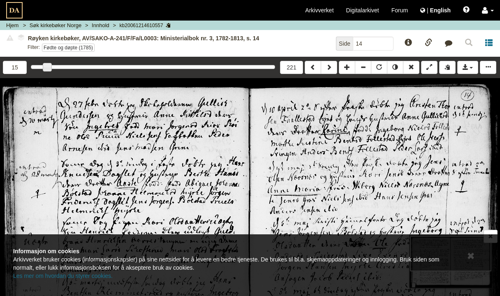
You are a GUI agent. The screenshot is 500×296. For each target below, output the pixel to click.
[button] (488, 10)
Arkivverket (319, 10)
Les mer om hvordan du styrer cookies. (63, 276)
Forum (399, 10)
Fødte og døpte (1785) (68, 48)
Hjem (12, 25)
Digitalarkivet (362, 10)
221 (291, 67)
